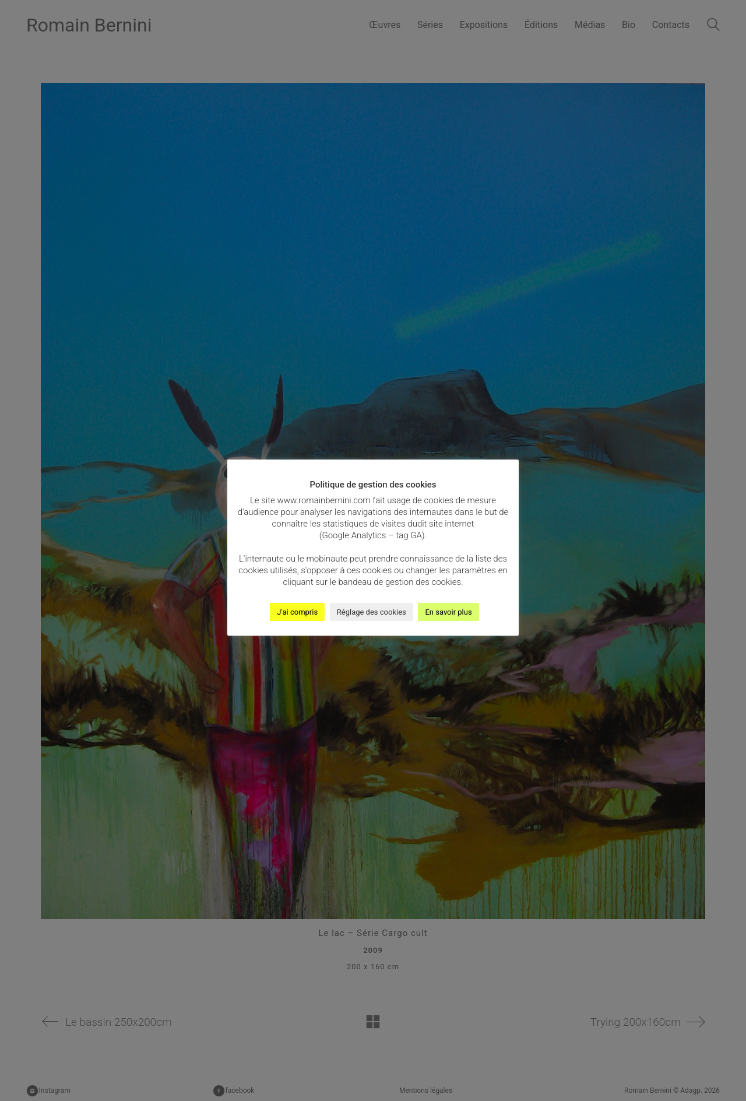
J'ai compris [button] (297, 612)
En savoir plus (448, 612)
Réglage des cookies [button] (371, 612)
